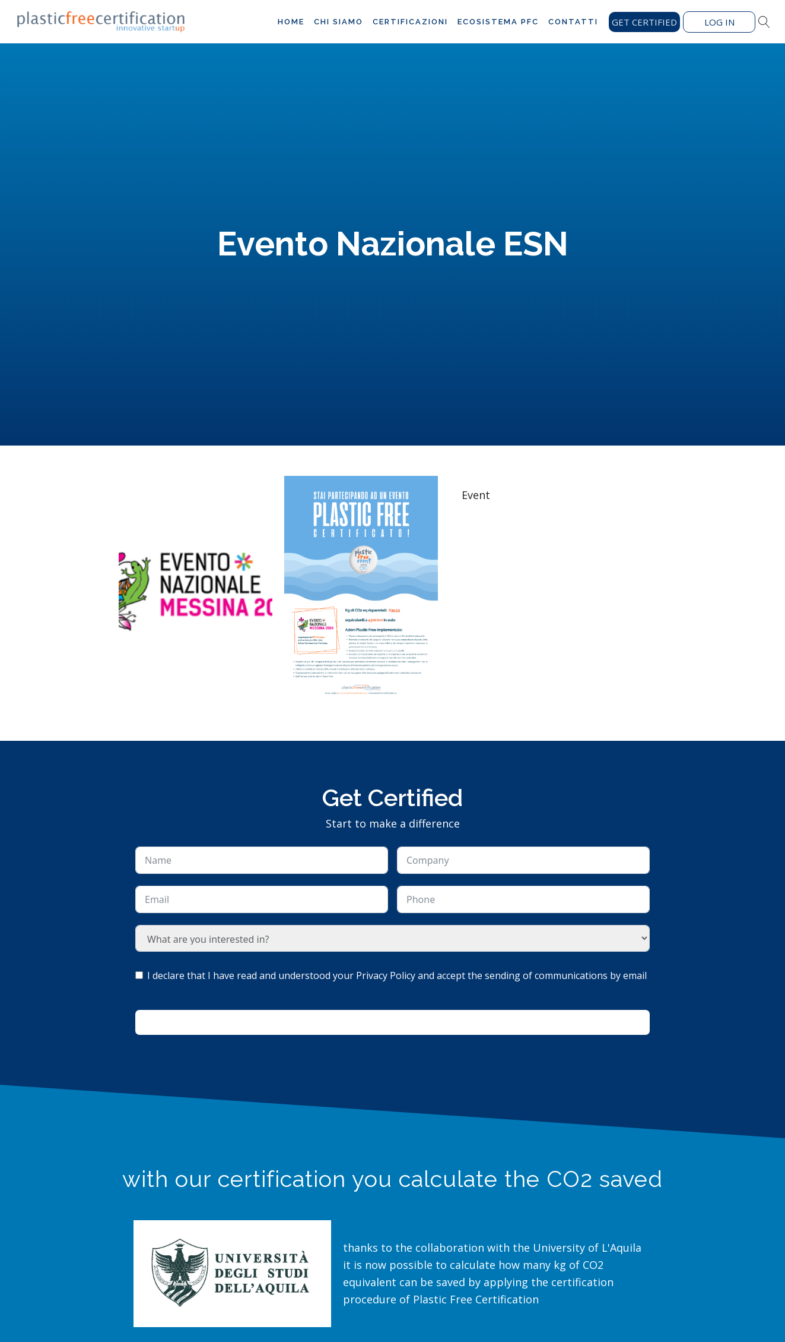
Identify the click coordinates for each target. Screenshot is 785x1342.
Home (291, 21)
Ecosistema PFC (498, 21)
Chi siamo (338, 21)
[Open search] (764, 22)
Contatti (573, 21)
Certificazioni (410, 21)
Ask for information (392, 1022)
